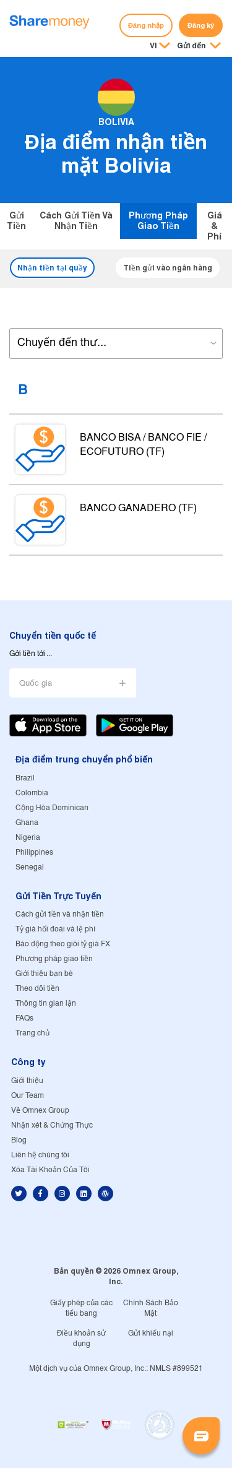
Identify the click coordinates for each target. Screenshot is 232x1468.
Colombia (31, 793)
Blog (19, 1140)
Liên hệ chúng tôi (40, 1155)
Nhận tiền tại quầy (52, 267)
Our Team (27, 1095)
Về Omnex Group (40, 1110)
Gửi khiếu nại (150, 1333)
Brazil (25, 778)
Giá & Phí (214, 225)
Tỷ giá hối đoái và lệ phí (55, 929)
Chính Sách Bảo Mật (150, 1308)
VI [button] (153, 45)
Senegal (29, 867)
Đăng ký (200, 25)
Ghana (26, 823)
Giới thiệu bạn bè (44, 974)
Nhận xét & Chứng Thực (52, 1125)
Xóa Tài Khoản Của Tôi (50, 1170)
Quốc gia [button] (35, 683)
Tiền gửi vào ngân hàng (167, 267)
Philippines (34, 852)
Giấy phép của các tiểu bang (81, 1308)
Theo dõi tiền (37, 988)
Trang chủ (32, 1033)
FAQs (24, 1018)
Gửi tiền (16, 220)
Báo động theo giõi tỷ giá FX (62, 944)
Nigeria (27, 837)
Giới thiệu (27, 1081)
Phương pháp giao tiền (158, 220)
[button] (199, 46)
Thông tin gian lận (45, 1003)
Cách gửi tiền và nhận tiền (76, 220)
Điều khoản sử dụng (81, 1338)
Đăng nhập (146, 25)
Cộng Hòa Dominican (51, 808)
